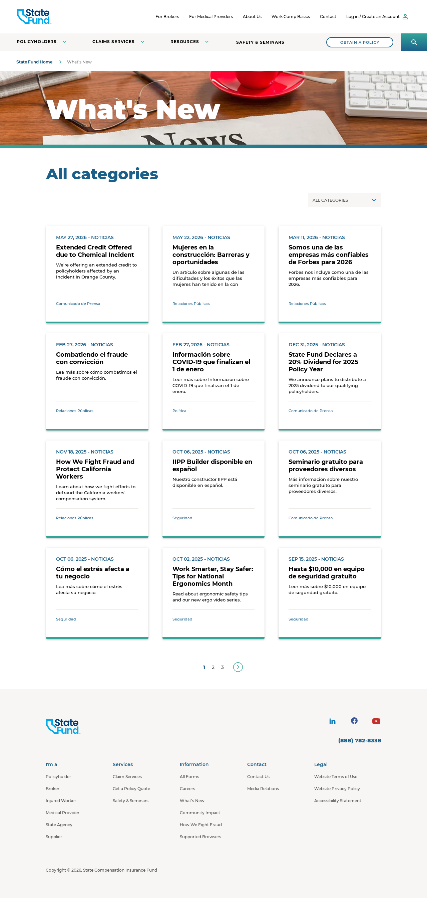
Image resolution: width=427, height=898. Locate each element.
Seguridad (182, 518)
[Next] (238, 667)
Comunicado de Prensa (78, 303)
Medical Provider (62, 812)
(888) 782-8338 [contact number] (359, 740)
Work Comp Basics (291, 16)
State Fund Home (34, 61)
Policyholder (58, 776)
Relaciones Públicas (191, 303)
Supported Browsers (200, 836)
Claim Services (127, 776)
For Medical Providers (211, 16)
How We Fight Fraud (201, 824)
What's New (192, 800)
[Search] (359, 42)
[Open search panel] (414, 42)
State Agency (59, 824)
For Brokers (167, 16)
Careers (187, 788)
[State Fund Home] (81, 727)
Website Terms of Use (335, 776)
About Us (252, 16)
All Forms (189, 776)
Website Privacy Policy (337, 788)
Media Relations (263, 788)
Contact (328, 16)
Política (179, 410)
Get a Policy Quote (131, 788)
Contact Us (258, 776)
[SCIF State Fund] (60, 17)
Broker (52, 788)
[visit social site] (332, 721)
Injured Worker (61, 800)
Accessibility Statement (337, 800)
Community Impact (200, 812)
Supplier (54, 836)
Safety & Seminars (260, 42)
